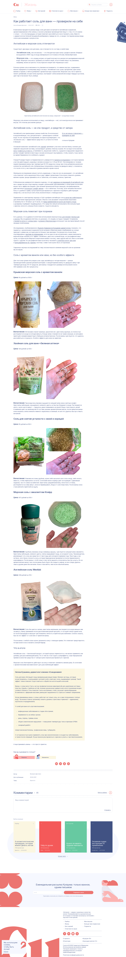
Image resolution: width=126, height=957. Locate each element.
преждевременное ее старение (25, 242)
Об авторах (66, 938)
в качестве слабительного (73, 197)
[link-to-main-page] (16, 4)
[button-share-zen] (72, 930)
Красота (32, 780)
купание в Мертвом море (47, 221)
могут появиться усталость (23, 151)
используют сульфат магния (34, 188)
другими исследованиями (34, 234)
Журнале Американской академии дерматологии (54, 228)
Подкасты (109, 11)
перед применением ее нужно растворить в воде (59, 202)
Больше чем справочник (92, 11)
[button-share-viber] (68, 763)
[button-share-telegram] (60, 763)
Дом (42, 847)
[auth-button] (111, 4)
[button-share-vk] (56, 763)
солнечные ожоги (63, 240)
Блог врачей (41, 11)
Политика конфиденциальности (73, 951)
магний (43, 146)
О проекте (66, 935)
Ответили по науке (57, 11)
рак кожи (73, 240)
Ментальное (73, 11)
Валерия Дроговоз (22, 25)
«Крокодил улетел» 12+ (89, 938)
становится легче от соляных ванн (25, 221)
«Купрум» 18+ (86, 935)
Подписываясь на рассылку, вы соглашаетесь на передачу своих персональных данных (63, 893)
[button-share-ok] (64, 763)
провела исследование (62, 160)
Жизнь (29, 11)
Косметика (95, 847)
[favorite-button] (42, 25)
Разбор (18, 11)
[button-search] (89, 5)
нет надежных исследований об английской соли (66, 182)
